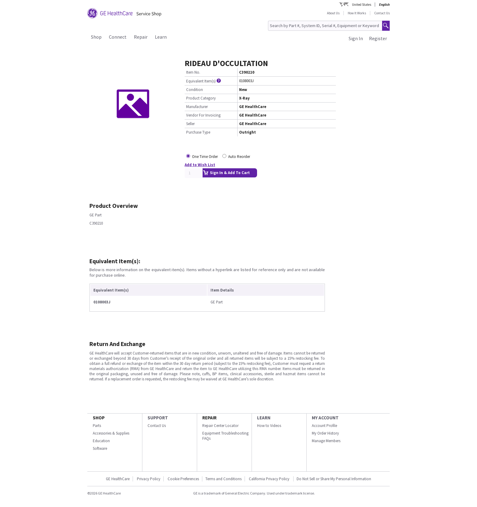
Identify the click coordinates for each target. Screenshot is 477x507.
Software (100, 448)
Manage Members (326, 440)
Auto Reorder (239, 156)
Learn (161, 37)
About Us (333, 13)
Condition (194, 89)
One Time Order (205, 156)
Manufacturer (197, 106)
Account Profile (324, 425)
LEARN (263, 418)
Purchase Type (198, 132)
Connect (118, 37)
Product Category (201, 98)
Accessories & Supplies (111, 433)
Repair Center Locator (220, 425)
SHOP (99, 418)
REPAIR (209, 418)
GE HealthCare (118, 478)
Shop (96, 37)
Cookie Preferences (183, 478)
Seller (190, 123)
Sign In (356, 38)
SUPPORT (158, 418)
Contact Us (382, 13)
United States (361, 4)
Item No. (193, 72)
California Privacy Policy (269, 478)
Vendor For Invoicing (203, 115)
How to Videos (269, 425)
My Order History (325, 433)
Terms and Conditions (223, 478)
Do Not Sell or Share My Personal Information (334, 478)
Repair (141, 37)
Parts (97, 425)
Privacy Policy (148, 478)
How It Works (357, 13)
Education (101, 440)
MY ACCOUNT (325, 418)
